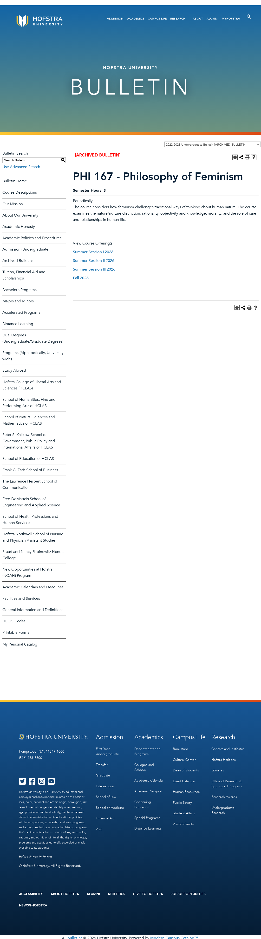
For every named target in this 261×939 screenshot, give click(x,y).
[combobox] (212, 144)
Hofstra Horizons (223, 757)
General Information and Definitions (32, 609)
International (105, 782)
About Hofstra (65, 893)
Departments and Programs (147, 750)
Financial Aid (105, 812)
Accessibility (31, 893)
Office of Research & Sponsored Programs (226, 780)
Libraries (217, 767)
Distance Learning (17, 324)
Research (177, 18)
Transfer (101, 762)
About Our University (20, 215)
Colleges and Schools (144, 765)
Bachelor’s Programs (19, 290)
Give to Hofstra (148, 893)
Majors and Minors (18, 301)
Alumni (212, 18)
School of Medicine (110, 802)
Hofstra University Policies (35, 856)
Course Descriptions (19, 192)
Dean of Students (186, 767)
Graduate (103, 772)
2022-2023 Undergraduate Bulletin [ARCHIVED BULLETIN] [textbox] (206, 145)
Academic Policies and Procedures (31, 238)
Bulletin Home (14, 181)
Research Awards (224, 792)
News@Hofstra (33, 904)
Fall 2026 (81, 278)
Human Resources (186, 787)
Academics (135, 18)
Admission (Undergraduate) (25, 249)
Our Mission (12, 204)
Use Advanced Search (21, 167)
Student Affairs (184, 807)
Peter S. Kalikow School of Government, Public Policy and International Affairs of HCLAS (28, 441)
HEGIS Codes (14, 621)
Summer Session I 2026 (93, 252)
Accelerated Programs (21, 312)
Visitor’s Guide (183, 817)
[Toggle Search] (249, 17)
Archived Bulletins (17, 260)
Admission (115, 18)
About (198, 18)
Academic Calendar (148, 777)
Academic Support (148, 787)
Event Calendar (184, 777)
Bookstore (180, 747)
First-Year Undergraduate (107, 750)
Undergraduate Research (222, 805)
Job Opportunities (188, 893)
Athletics (116, 893)
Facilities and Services (21, 598)
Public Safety (182, 797)
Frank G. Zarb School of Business (30, 470)
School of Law (106, 792)
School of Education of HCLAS (28, 458)
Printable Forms (15, 632)
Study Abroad (14, 370)
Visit (99, 822)
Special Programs (147, 812)
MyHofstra (231, 18)
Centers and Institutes (227, 747)
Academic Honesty (18, 226)
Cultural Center (184, 757)
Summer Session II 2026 (93, 260)
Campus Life (157, 18)
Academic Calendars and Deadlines (33, 587)
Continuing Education (142, 800)
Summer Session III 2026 (94, 269)
